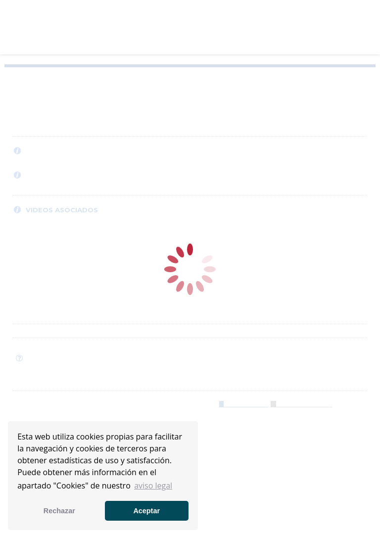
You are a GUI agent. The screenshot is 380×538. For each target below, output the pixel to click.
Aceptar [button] (146, 511)
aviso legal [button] (153, 485)
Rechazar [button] (59, 511)
